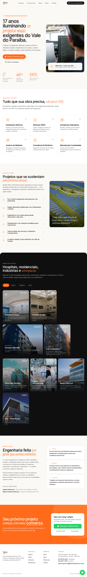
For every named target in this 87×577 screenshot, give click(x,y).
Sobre (47, 3)
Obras (40, 3)
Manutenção (31, 562)
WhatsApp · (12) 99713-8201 (67, 526)
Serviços (21, 3)
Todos (6, 285)
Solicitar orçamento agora (14, 56)
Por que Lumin (31, 3)
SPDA (30, 285)
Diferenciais (46, 560)
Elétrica (13, 285)
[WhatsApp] (82, 572)
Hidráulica (22, 285)
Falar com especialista (75, 3)
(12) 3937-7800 (60, 531)
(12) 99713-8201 (63, 559)
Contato (54, 3)
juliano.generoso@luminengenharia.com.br (71, 563)
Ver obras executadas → (12, 62)
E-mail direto (74, 531)
